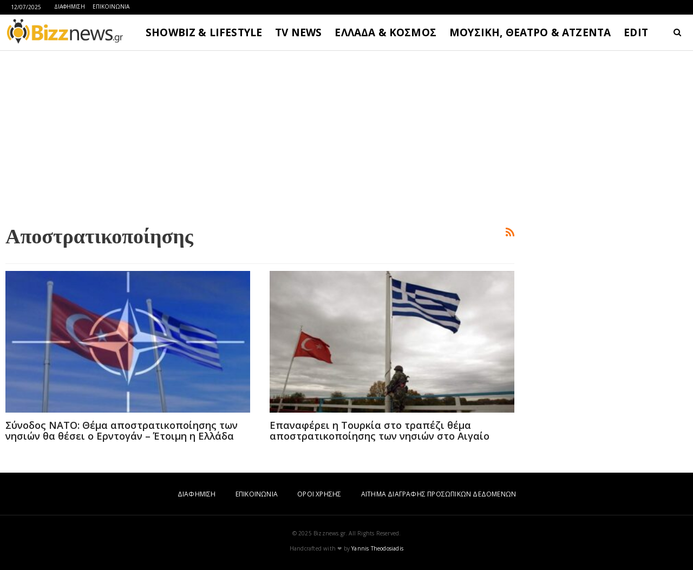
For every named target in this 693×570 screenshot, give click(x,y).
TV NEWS (298, 32)
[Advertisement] (259, 135)
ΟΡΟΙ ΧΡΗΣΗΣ (319, 494)
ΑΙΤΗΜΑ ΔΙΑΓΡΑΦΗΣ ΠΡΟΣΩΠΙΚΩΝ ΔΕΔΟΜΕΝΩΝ (438, 494)
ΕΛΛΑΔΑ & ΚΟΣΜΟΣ (385, 32)
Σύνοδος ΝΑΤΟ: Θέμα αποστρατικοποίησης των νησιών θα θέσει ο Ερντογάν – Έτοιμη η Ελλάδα (121, 430)
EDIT (636, 32)
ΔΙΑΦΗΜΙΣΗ (69, 6)
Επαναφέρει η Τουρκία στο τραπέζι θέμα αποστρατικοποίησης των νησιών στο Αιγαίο (379, 430)
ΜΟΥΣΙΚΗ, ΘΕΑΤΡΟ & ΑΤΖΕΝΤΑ (530, 32)
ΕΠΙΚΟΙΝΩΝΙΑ (111, 6)
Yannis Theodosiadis (377, 548)
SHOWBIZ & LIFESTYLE (204, 32)
